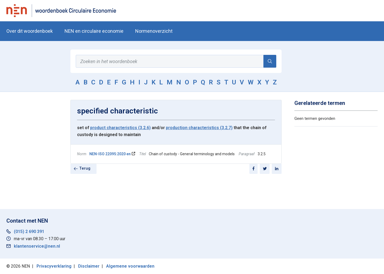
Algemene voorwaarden (130, 266)
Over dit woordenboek (29, 31)
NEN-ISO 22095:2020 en (110, 154)
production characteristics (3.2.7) (199, 127)
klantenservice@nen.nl (37, 246)
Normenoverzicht (154, 31)
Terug (84, 168)
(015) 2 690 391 (29, 231)
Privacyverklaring (54, 266)
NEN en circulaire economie (94, 31)
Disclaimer (88, 266)
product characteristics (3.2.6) (120, 127)
